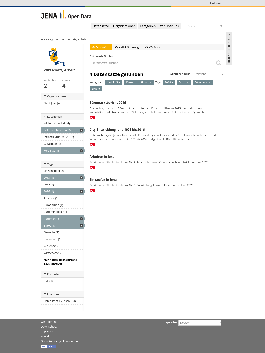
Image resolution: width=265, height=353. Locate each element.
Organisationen (124, 26)
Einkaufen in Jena (103, 179)
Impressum (48, 331)
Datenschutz (49, 326)
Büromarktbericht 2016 (108, 102)
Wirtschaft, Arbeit (74, 39)
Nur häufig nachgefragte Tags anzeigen (60, 261)
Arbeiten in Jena (102, 156)
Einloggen (216, 3)
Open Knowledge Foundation (59, 341)
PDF (92, 117)
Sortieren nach (180, 74)
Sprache (171, 322)
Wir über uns (169, 26)
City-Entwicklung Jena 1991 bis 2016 (117, 129)
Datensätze (101, 26)
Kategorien (148, 26)
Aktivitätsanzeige (127, 47)
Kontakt (46, 336)
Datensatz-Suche (101, 56)
